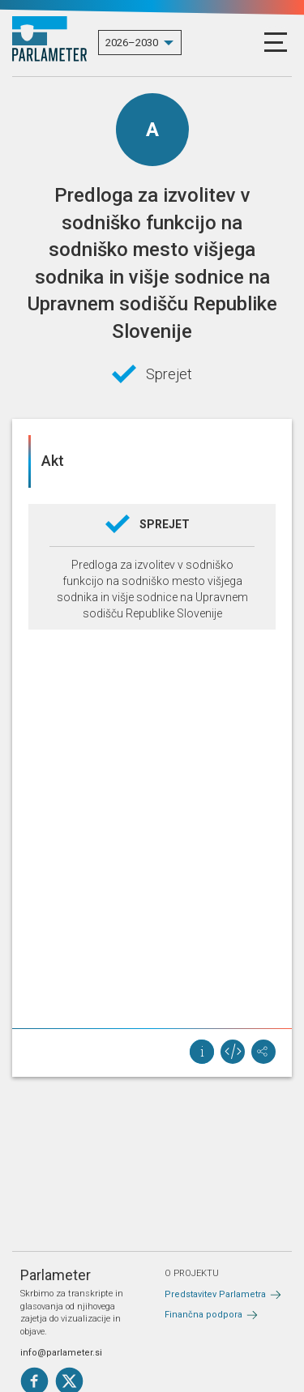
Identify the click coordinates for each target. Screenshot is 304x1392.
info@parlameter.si (61, 1352)
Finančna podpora (203, 1314)
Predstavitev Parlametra (215, 1294)
